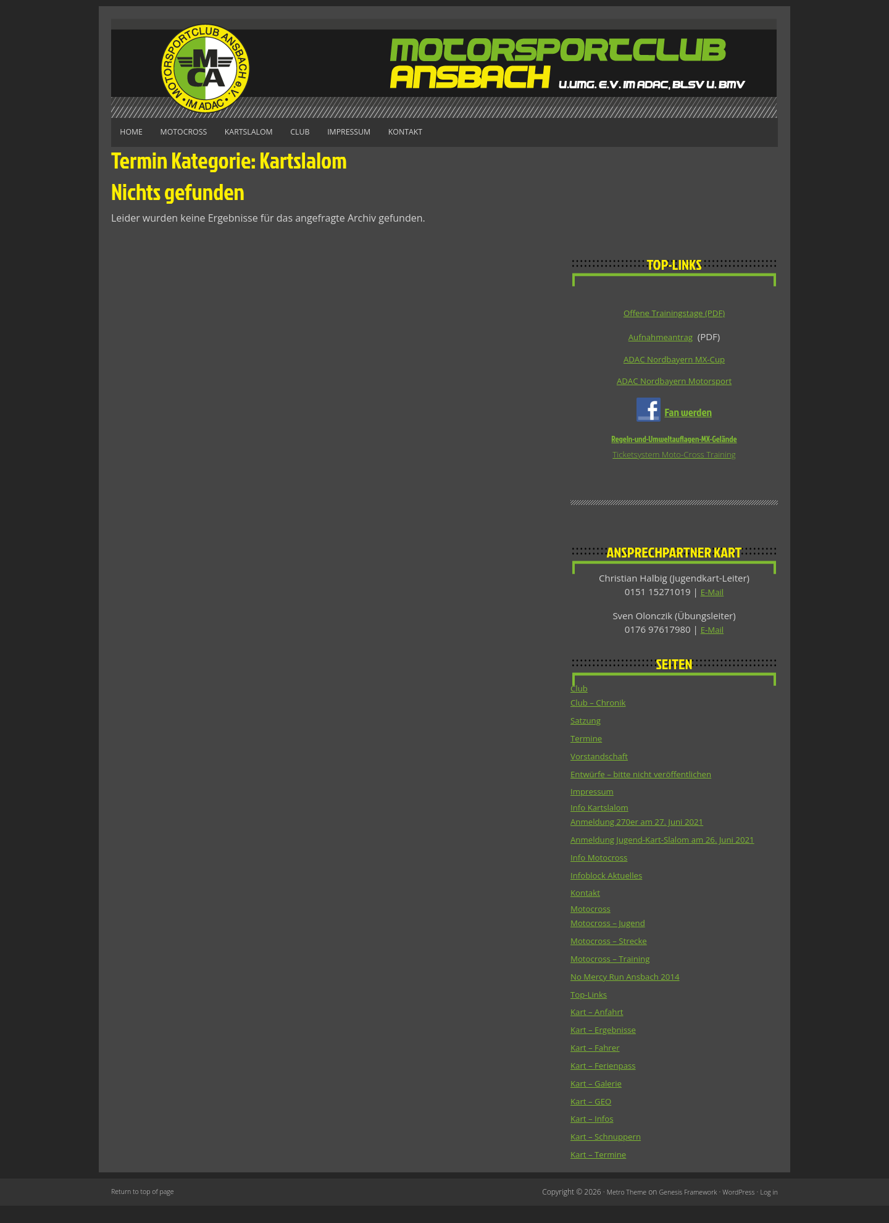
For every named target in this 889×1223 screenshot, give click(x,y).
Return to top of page (146, 1209)
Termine (588, 743)
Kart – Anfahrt (600, 1031)
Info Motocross (602, 876)
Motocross (200, 132)
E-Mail (712, 596)
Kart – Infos (594, 1136)
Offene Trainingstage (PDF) (674, 312)
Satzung (587, 725)
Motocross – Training (615, 978)
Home (136, 132)
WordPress (734, 1209)
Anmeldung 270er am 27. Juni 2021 (645, 827)
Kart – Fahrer (598, 1066)
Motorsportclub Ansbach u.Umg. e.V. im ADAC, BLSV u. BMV (444, 68)
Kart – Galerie (599, 1101)
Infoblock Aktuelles (611, 894)
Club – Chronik (601, 707)
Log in (768, 1209)
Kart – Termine (601, 1172)
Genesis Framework (677, 1209)
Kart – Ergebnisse (607, 1048)
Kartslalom (278, 132)
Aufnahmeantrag (660, 336)
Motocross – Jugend (612, 943)
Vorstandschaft (603, 760)
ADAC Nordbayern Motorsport (674, 383)
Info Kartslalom (603, 813)
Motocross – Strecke (613, 960)
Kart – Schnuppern (610, 1154)
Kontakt (470, 132)
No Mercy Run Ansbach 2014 (632, 996)
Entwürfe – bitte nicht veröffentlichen (650, 778)
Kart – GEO (593, 1118)
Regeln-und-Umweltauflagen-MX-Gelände (674, 442)
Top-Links (591, 1013)
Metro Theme (609, 1209)
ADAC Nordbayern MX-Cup (674, 360)
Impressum (402, 132)
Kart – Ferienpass (607, 1083)
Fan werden (688, 414)
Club (342, 132)
